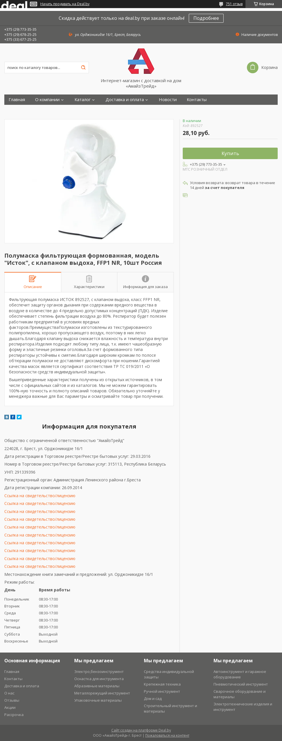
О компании (47, 99)
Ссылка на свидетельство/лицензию (39, 495)
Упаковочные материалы (98, 700)
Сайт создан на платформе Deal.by (141, 730)
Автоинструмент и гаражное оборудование (240, 674)
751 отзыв (234, 3)
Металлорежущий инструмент (102, 693)
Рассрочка (14, 714)
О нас (9, 693)
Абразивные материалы (96, 685)
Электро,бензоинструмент (99, 671)
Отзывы (11, 700)
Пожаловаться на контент (167, 735)
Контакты (197, 99)
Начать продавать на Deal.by (64, 4)
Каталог (83, 99)
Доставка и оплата (125, 99)
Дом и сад (153, 698)
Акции (10, 707)
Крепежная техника (162, 684)
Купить (230, 153)
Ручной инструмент (162, 691)
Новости (168, 99)
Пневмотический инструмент (241, 684)
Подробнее (206, 18)
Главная (17, 99)
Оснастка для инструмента (99, 678)
